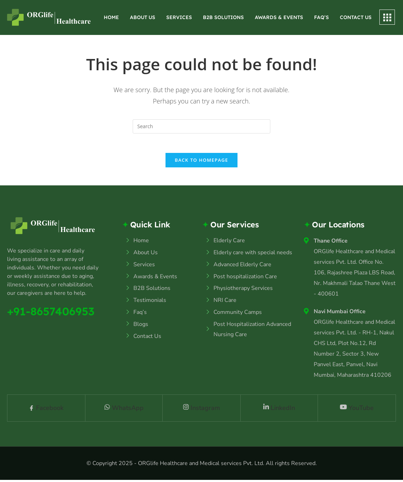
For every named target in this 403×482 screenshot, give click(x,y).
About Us (142, 17)
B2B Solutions (223, 17)
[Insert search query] (201, 126)
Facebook (46, 410)
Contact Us (356, 17)
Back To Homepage (201, 162)
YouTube (357, 410)
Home (111, 17)
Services (179, 17)
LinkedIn (279, 410)
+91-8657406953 (52, 313)
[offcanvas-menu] (387, 17)
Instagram (201, 410)
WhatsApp (124, 410)
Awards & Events (279, 17)
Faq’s (321, 17)
